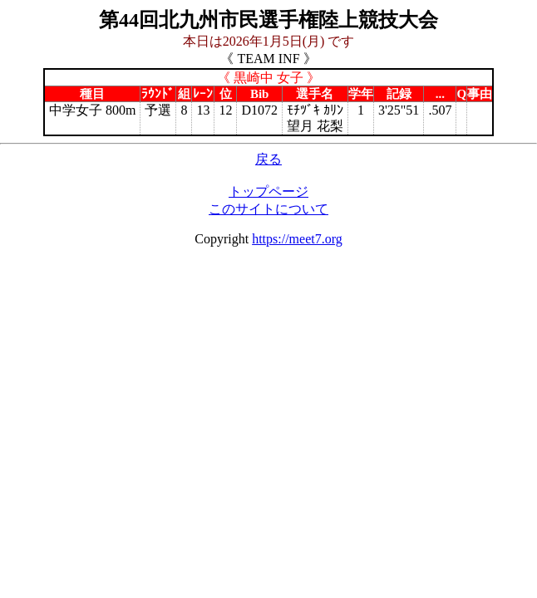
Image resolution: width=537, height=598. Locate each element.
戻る (268, 159)
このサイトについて (268, 209)
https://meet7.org (297, 239)
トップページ (268, 191)
